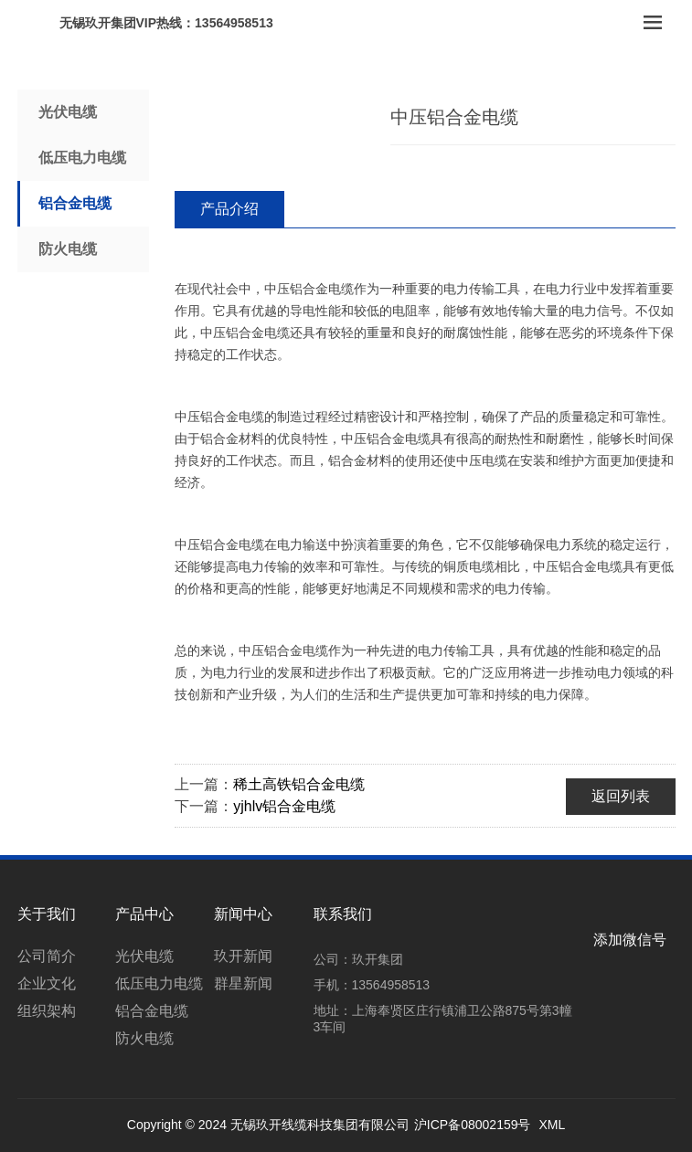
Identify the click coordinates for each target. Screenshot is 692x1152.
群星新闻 (243, 983)
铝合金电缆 (75, 203)
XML (551, 1124)
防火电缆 (67, 249)
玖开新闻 (243, 956)
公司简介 (46, 956)
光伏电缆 (67, 112)
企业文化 (46, 983)
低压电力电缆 (82, 157)
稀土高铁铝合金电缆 (299, 784)
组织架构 (46, 1011)
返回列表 (620, 796)
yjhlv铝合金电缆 (284, 806)
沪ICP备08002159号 (472, 1124)
